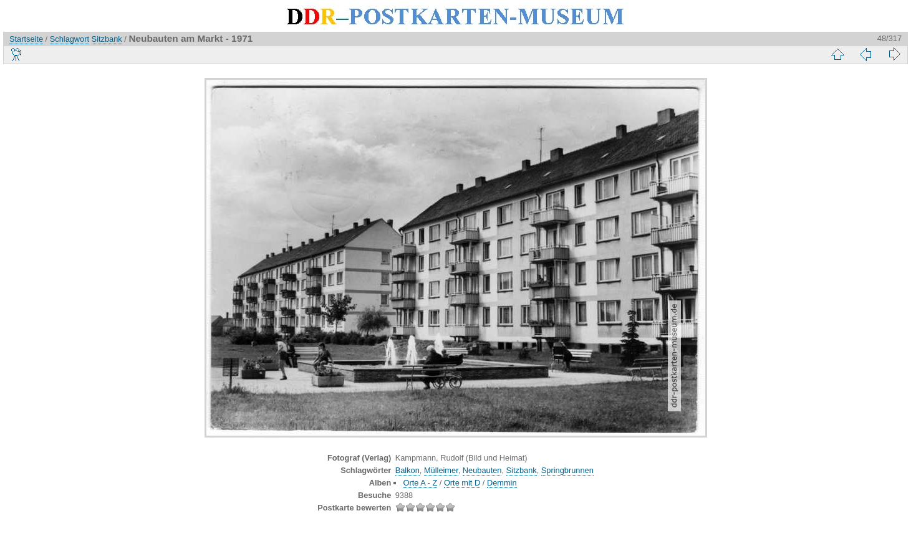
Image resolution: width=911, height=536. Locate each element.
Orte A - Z (420, 482)
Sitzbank (107, 39)
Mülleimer (441, 470)
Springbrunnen (567, 470)
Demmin (502, 482)
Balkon (407, 470)
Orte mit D (462, 482)
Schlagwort (69, 39)
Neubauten (482, 470)
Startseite (26, 39)
